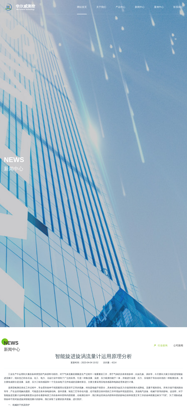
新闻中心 (140, 7)
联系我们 (178, 7)
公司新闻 (178, 345)
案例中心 (159, 7)
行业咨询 (162, 345)
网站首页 (82, 7)
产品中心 (120, 7)
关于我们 (101, 7)
